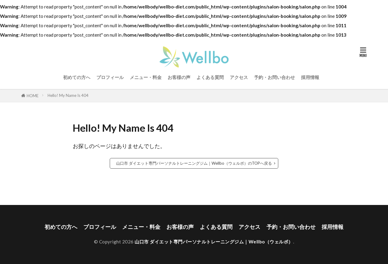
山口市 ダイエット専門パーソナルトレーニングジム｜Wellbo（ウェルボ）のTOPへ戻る (194, 163)
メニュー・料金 (146, 77)
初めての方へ (76, 77)
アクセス (239, 77)
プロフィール (110, 77)
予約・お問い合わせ (274, 77)
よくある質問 (210, 77)
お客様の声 (179, 77)
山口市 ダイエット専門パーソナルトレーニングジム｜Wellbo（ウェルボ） (214, 241)
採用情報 (310, 77)
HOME (32, 95)
